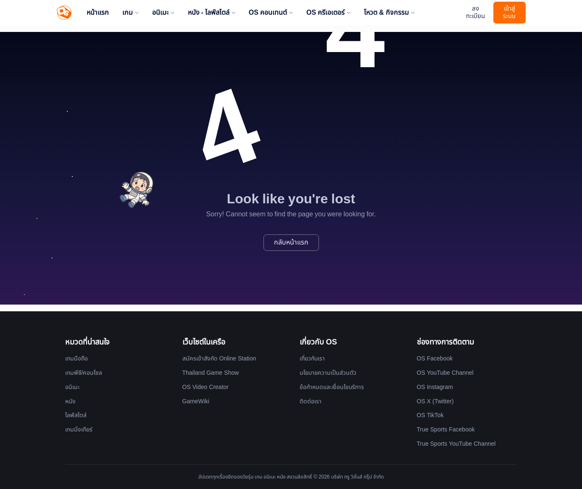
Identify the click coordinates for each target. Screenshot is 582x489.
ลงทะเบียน (475, 12)
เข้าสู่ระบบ (509, 12)
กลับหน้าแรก (291, 242)
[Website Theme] (455, 12)
